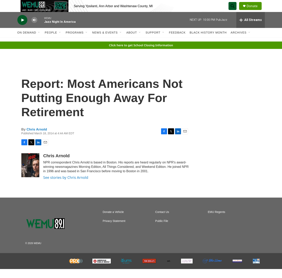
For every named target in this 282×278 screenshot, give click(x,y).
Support (152, 41)
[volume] (34, 29)
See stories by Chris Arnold (65, 186)
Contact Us (162, 221)
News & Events (105, 41)
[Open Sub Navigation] (39, 41)
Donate (254, 10)
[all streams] (250, 29)
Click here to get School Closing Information (141, 54)
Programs (75, 41)
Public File (161, 230)
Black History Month (208, 41)
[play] (22, 29)
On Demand (26, 41)
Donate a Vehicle (113, 221)
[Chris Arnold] (30, 174)
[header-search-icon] (234, 11)
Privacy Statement (114, 230)
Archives (239, 41)
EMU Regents (216, 221)
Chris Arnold (37, 138)
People (51, 41)
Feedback (177, 41)
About (131, 41)
